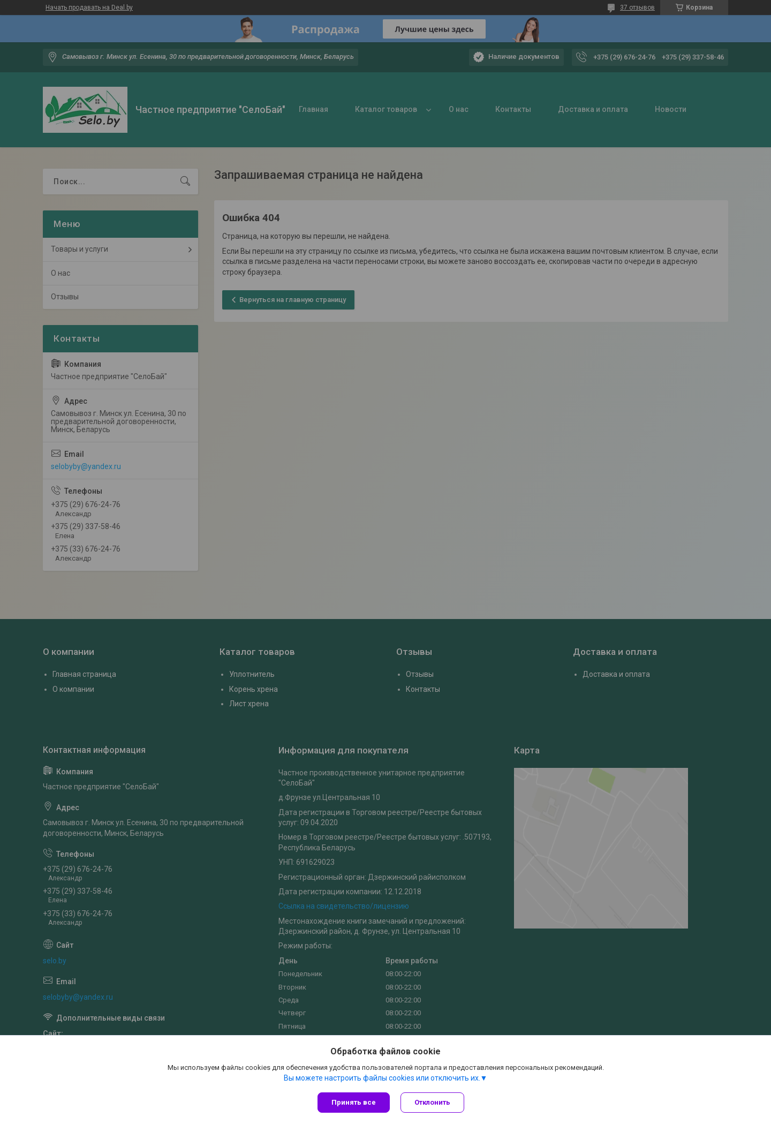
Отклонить (432, 1102)
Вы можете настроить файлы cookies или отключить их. (382, 1078)
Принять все (353, 1102)
